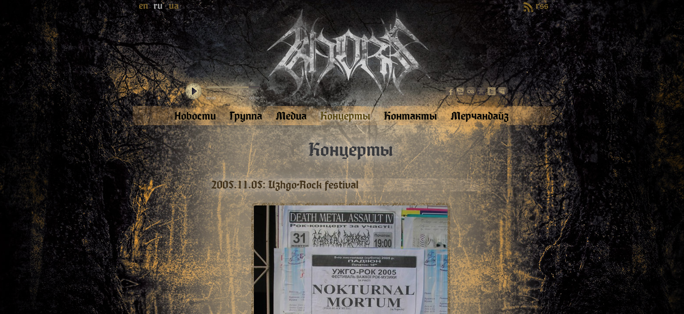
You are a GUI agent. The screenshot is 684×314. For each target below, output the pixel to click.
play (193, 91)
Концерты (350, 150)
